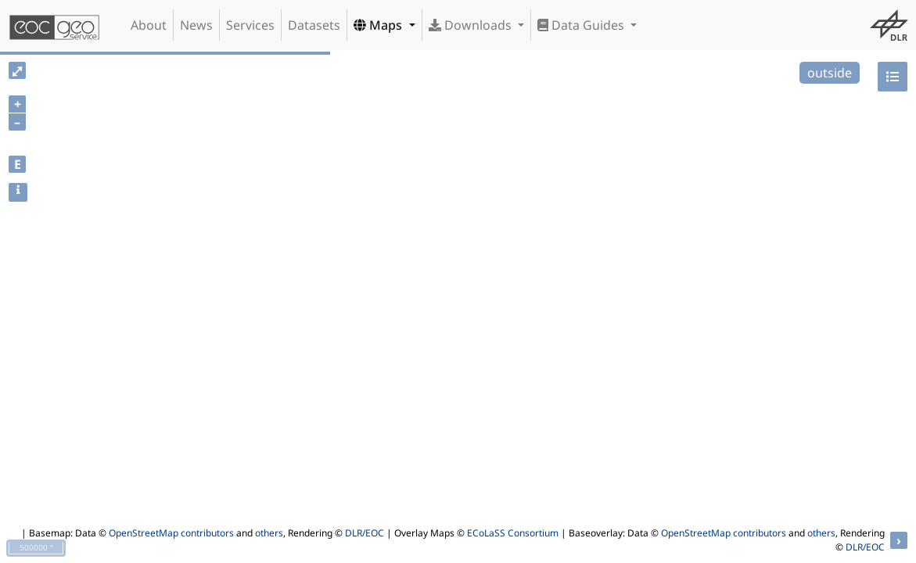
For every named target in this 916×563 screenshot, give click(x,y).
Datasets (314, 25)
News (196, 25)
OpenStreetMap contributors (171, 533)
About (149, 25)
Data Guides (582, 25)
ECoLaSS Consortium (513, 533)
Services (250, 25)
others (269, 533)
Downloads (472, 25)
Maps (379, 25)
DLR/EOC (364, 533)
